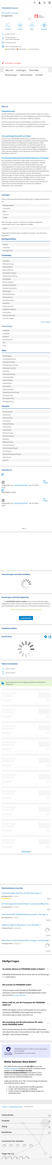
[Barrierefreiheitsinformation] (45, 2)
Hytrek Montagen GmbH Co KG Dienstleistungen (21, 893)
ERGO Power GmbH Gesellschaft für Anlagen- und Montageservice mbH (26, 940)
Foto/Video (34, 70)
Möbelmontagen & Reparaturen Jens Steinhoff (20, 925)
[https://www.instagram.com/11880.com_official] (9, 1158)
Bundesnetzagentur (11, 1068)
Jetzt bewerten (26, 618)
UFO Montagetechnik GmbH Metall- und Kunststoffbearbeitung (26, 904)
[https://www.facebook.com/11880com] (4, 1158)
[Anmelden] (39, 2)
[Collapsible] (48, 969)
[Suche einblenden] (34, 2)
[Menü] (49, 2)
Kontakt (39, 75)
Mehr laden (26, 851)
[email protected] (21, 485)
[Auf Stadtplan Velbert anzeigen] (50, 636)
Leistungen (21, 70)
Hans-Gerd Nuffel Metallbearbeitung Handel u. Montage (24, 914)
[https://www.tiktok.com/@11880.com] (15, 1158)
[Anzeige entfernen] (50, 1157)
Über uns (9, 70)
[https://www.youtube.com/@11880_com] (26, 1158)
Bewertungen (11, 75)
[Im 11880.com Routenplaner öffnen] (45, 636)
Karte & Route (26, 75)
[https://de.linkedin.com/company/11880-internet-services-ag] (21, 1158)
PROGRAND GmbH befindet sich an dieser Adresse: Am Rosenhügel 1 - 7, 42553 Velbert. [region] (25, 975)
